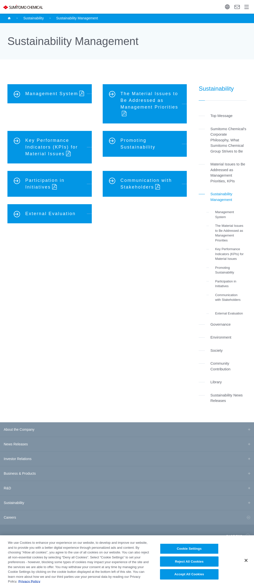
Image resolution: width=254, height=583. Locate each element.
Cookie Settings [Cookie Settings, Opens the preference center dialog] (189, 551)
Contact (237, 7)
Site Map (8, 536)
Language (227, 7)
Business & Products (20, 473)
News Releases (16, 444)
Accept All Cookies (189, 577)
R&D (7, 488)
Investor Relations (18, 459)
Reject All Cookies (189, 564)
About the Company (19, 429)
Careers (10, 517)
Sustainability (33, 18)
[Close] (246, 563)
